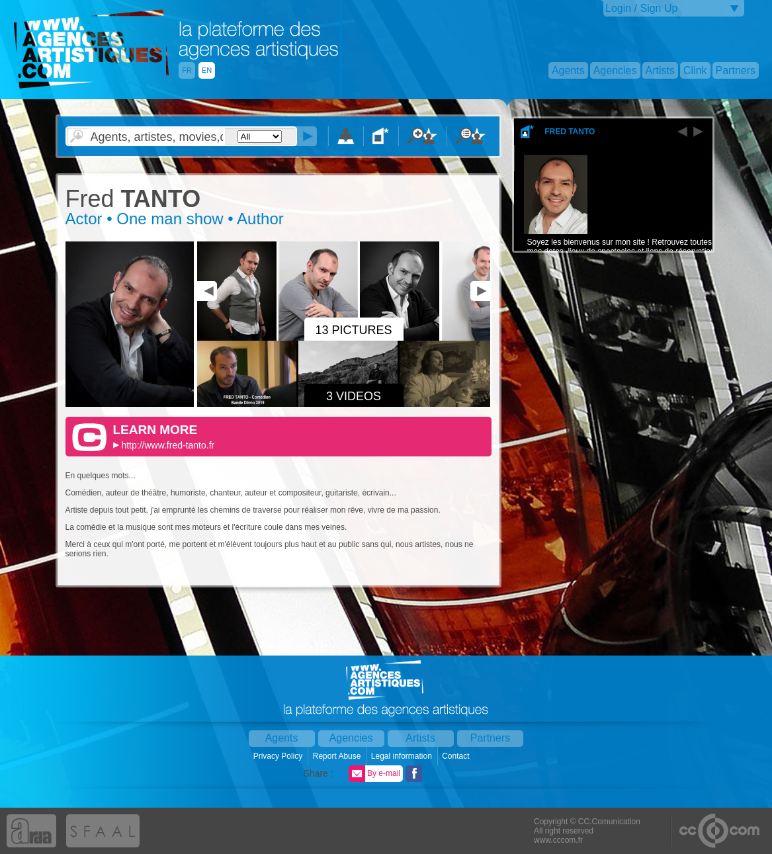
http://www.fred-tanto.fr (167, 445)
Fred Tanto (569, 131)
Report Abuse (338, 756)
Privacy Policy (279, 756)
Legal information (402, 756)
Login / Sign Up (641, 8)
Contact (457, 756)
